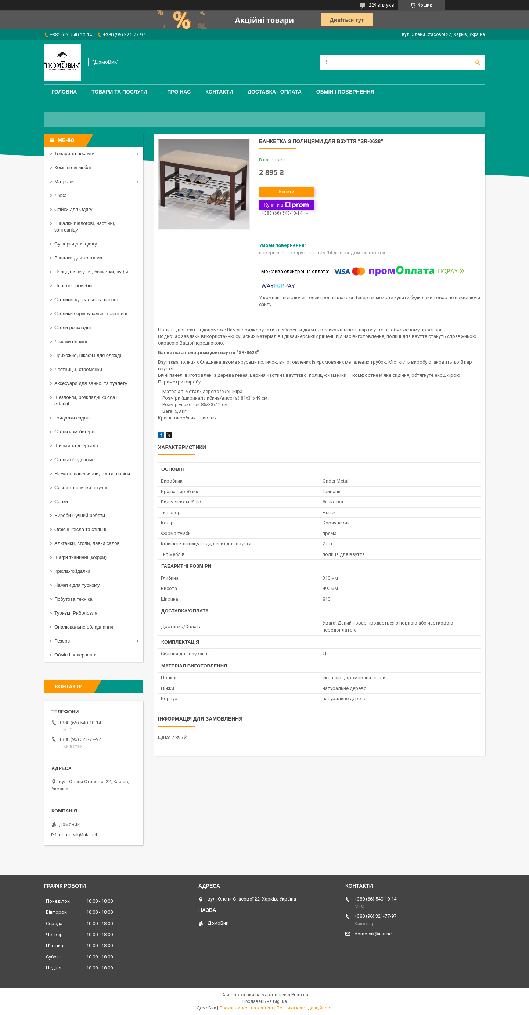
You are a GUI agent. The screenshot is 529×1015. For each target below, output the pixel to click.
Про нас (179, 92)
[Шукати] (477, 62)
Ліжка (60, 195)
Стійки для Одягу (73, 209)
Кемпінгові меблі (72, 167)
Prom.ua (299, 994)
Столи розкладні (72, 327)
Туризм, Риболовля (75, 613)
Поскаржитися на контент (246, 1008)
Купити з (286, 205)
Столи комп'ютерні (75, 431)
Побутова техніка (73, 599)
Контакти (219, 92)
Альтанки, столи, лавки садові (87, 543)
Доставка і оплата (275, 92)
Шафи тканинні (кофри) (80, 557)
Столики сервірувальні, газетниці (90, 313)
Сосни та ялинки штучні (80, 487)
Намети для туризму (77, 585)
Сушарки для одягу (75, 244)
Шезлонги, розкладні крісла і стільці (86, 400)
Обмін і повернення (345, 92)
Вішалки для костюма (78, 258)
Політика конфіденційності (305, 1008)
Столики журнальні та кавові (86, 299)
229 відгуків (381, 5)
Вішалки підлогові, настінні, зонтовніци (84, 227)
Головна (64, 92)
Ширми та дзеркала (76, 445)
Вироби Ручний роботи (79, 515)
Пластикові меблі (73, 285)
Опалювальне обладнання (83, 627)
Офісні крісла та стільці (80, 529)
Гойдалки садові (72, 418)
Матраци (64, 181)
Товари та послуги (119, 92)
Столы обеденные (74, 459)
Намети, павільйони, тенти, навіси (92, 473)
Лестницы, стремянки (78, 369)
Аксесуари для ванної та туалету (90, 383)
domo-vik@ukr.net (78, 834)
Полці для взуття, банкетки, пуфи (91, 271)
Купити (286, 191)
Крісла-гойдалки (72, 571)
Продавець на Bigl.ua (264, 1001)
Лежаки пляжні (70, 341)
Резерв (62, 641)
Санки (61, 501)
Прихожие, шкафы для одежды (88, 355)
